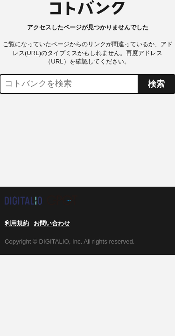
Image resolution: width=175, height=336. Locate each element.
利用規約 (17, 223)
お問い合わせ (52, 223)
